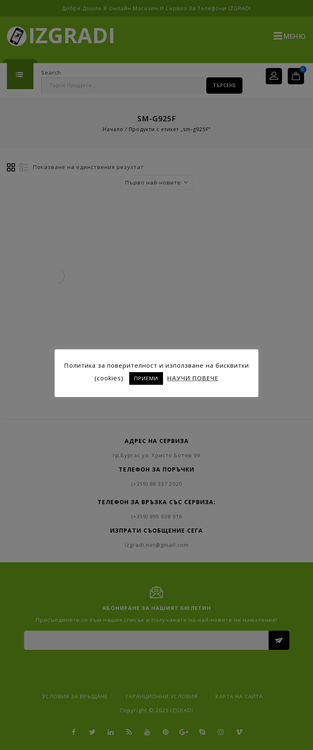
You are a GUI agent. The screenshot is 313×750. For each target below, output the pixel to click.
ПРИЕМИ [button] (146, 378)
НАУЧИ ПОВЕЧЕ (192, 378)
